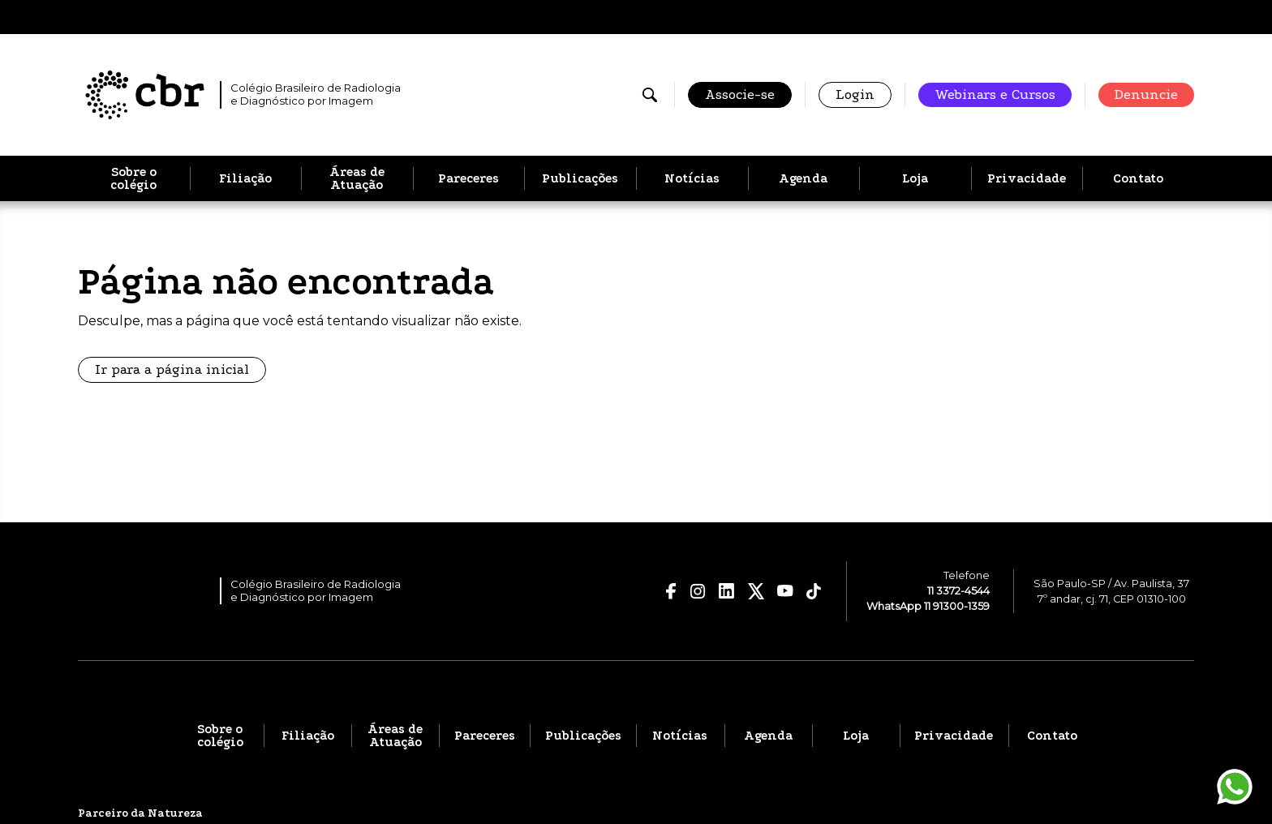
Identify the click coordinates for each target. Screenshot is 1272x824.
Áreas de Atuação (357, 178)
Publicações (580, 178)
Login (855, 94)
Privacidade (1026, 178)
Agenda (803, 178)
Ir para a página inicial (172, 369)
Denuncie (1146, 94)
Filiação (245, 178)
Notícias (692, 178)
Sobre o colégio (133, 178)
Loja (915, 178)
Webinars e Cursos (995, 94)
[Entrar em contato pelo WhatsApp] (1235, 787)
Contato (1138, 178)
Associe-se (740, 94)
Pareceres (468, 178)
